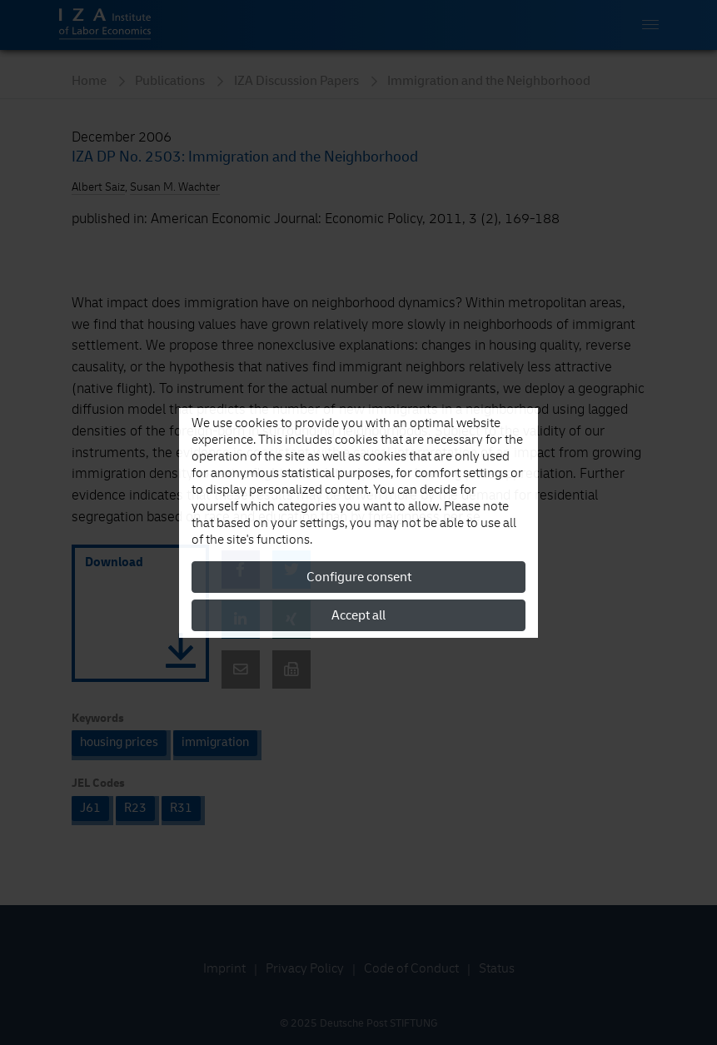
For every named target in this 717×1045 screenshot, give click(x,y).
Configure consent (358, 577)
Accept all (358, 615)
